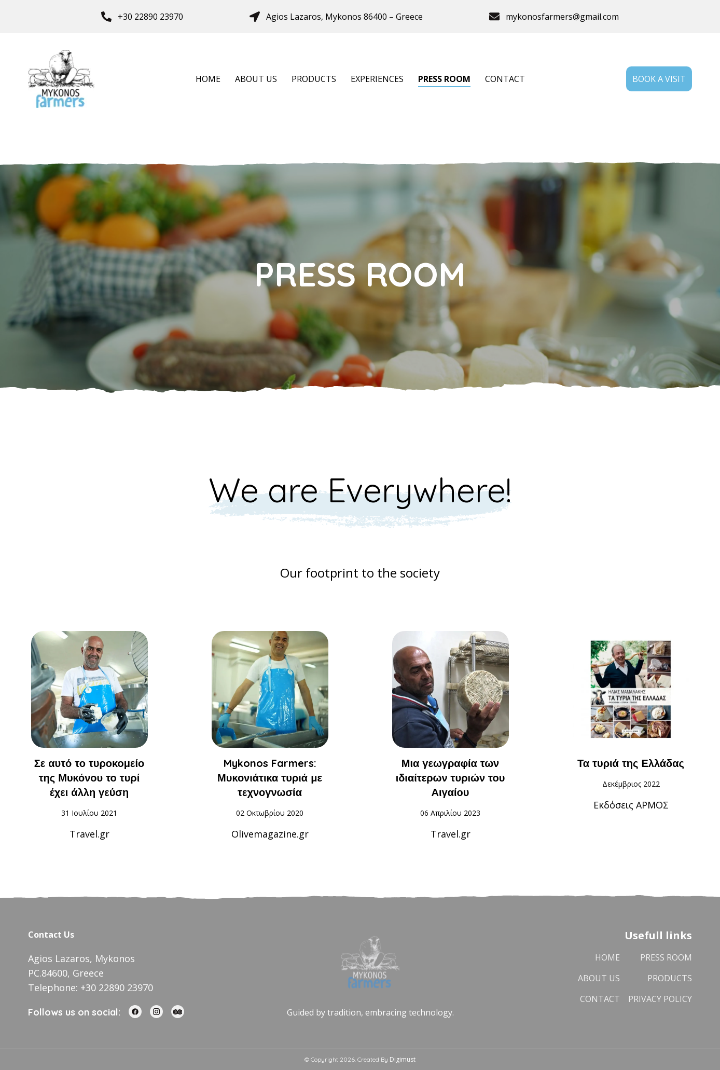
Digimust (403, 1059)
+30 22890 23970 (150, 16)
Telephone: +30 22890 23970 (90, 987)
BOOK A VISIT (659, 79)
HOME (208, 79)
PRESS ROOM (444, 79)
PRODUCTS (314, 79)
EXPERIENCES (377, 79)
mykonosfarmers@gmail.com (562, 16)
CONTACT (505, 79)
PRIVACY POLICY (660, 999)
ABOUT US (256, 79)
